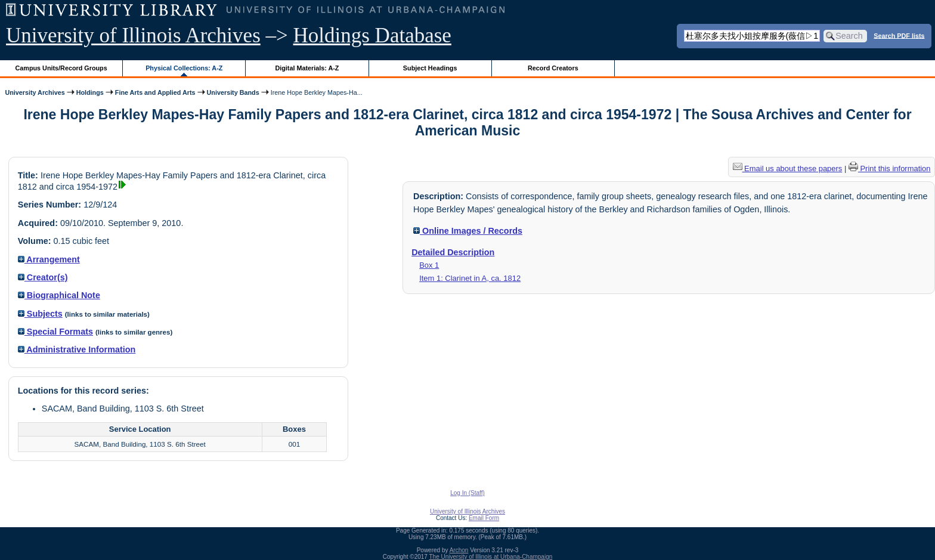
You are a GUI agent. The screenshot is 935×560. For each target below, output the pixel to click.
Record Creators (553, 68)
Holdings (90, 92)
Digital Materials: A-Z (307, 68)
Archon (459, 550)
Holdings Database (372, 35)
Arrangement (49, 259)
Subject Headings (430, 68)
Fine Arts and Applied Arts (155, 92)
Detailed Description (452, 252)
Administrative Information (77, 349)
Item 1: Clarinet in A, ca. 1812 (470, 278)
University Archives (34, 92)
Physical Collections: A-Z (183, 68)
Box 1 (429, 265)
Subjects (40, 313)
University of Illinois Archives (133, 35)
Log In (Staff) (467, 493)
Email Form (484, 518)
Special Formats (55, 331)
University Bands (233, 92)
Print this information (890, 168)
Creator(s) (43, 277)
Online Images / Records (467, 231)
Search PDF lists (899, 35)
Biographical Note (59, 295)
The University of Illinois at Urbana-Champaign (491, 556)
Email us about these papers (788, 168)
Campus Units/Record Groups (61, 68)
